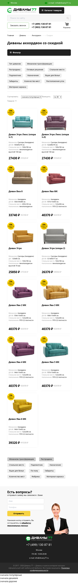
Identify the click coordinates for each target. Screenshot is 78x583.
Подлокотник (15, 75)
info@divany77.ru (63, 3)
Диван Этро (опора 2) (53, 248)
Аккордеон (36, 35)
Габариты (13, 81)
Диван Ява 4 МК (17, 362)
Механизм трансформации (39, 63)
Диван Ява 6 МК (17, 419)
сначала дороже (39, 581)
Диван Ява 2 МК (17, 305)
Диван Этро (15, 248)
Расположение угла (55, 81)
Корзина (66, 27)
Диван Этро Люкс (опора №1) (22, 136)
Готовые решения (35, 69)
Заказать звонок (18, 25)
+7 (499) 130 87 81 (41, 24)
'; (31, 97)
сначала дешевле (39, 578)
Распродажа (14, 69)
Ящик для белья (52, 75)
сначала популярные (39, 575)
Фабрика (36, 476)
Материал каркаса (17, 87)
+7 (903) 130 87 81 (41, 27)
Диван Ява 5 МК (50, 362)
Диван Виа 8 (16, 191)
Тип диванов (15, 63)
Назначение (33, 75)
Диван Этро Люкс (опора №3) (55, 136)
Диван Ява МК (50, 191)
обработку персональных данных (19, 524)
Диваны (22, 35)
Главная (10, 35)
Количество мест (32, 81)
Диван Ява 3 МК (50, 305)
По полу (34, 470)
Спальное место (57, 69)
